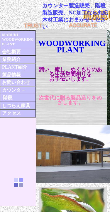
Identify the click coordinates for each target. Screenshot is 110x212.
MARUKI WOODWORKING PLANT (18, 39)
